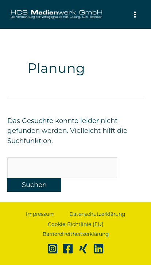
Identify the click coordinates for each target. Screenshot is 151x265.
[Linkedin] (98, 248)
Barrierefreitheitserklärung (76, 234)
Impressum (40, 214)
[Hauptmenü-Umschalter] (135, 14)
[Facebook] (67, 248)
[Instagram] (52, 248)
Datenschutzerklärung (97, 214)
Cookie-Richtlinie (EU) (76, 224)
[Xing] (83, 248)
